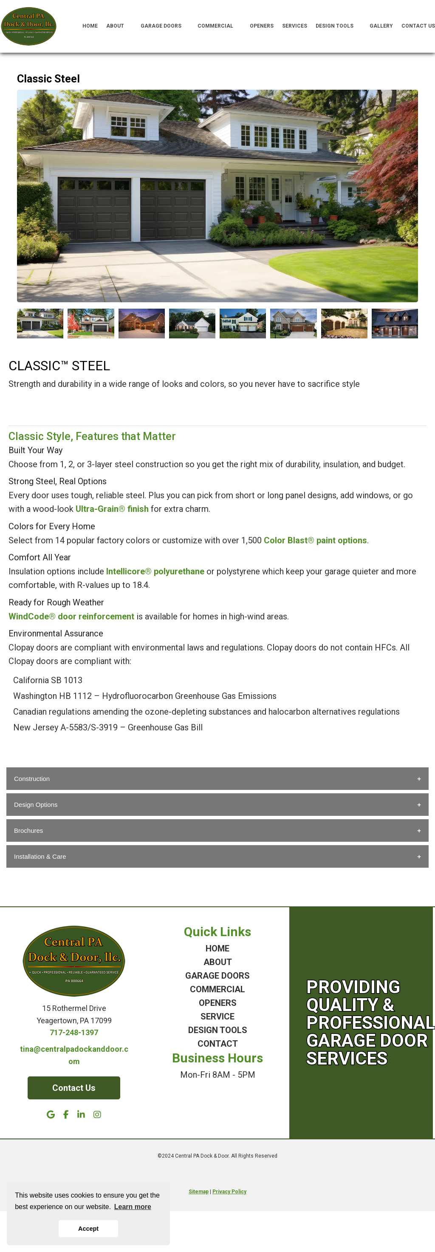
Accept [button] (88, 1228)
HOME (217, 948)
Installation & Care (40, 856)
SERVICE (217, 1016)
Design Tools (339, 26)
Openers (262, 26)
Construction (32, 778)
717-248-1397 (74, 1032)
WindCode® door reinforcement (71, 616)
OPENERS (218, 1003)
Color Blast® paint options (315, 540)
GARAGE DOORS (217, 976)
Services (294, 26)
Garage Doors (165, 26)
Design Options (36, 804)
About (119, 26)
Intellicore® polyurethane (155, 571)
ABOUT (217, 962)
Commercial (219, 26)
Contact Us (418, 26)
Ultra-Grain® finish (112, 509)
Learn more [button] (132, 1206)
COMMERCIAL (217, 989)
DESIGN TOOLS (217, 1030)
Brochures (28, 830)
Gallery (381, 26)
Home (90, 26)
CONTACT (218, 1044)
